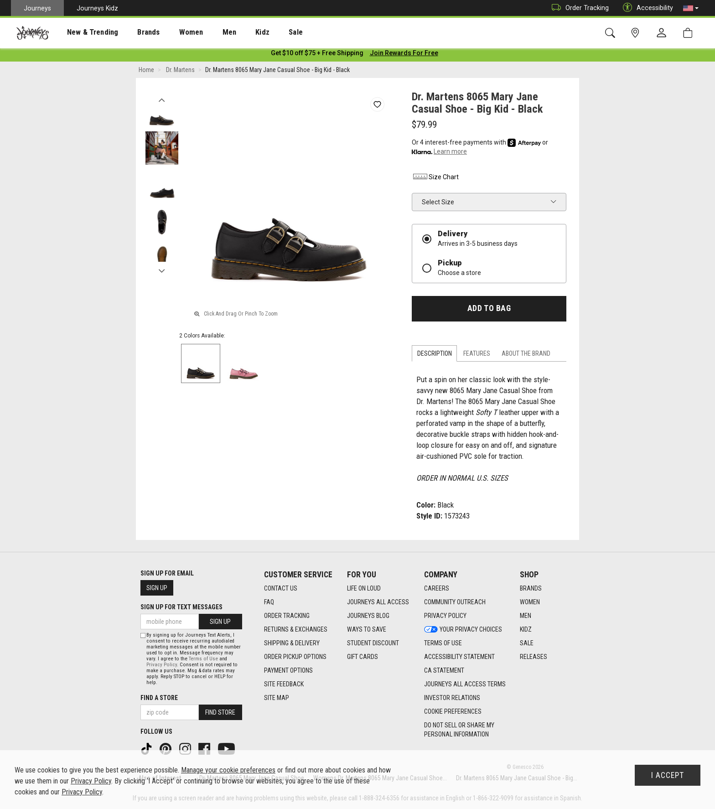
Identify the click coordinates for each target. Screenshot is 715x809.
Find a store (159, 697)
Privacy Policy (161, 665)
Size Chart (435, 178)
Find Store (220, 712)
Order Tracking (578, 8)
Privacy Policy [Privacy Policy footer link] (445, 616)
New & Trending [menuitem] (84, 32)
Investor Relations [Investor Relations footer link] (452, 698)
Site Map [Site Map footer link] (276, 698)
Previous (161, 99)
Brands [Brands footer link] (531, 588)
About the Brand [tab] (526, 355)
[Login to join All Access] (317, 54)
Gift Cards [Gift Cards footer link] (362, 657)
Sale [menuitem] (263, 32)
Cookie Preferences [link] (453, 712)
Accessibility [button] (645, 8)
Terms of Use (203, 659)
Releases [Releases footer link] (533, 657)
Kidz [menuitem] (235, 32)
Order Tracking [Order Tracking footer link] (287, 616)
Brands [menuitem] (134, 32)
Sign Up (156, 588)
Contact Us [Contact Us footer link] (280, 588)
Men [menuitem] (205, 32)
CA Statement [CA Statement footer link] (444, 670)
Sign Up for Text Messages (181, 607)
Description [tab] (434, 355)
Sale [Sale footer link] (527, 643)
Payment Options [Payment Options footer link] (288, 670)
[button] (691, 8)
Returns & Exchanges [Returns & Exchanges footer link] (295, 629)
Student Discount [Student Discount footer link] (373, 643)
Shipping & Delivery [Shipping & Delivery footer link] (292, 643)
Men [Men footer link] (525, 616)
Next (161, 270)
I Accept (667, 775)
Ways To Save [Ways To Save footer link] (366, 629)
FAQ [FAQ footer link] (269, 602)
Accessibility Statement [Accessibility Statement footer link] (459, 657)
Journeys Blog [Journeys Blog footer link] (368, 616)
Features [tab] (476, 355)
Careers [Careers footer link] (436, 588)
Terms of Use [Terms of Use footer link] (443, 643)
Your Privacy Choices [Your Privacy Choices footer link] (463, 629)
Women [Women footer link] (530, 602)
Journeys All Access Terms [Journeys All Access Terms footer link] (465, 684)
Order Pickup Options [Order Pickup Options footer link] (295, 657)
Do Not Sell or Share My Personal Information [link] (459, 730)
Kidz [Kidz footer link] (526, 629)
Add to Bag (489, 310)
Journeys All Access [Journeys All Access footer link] (378, 602)
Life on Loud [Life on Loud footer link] (364, 588)
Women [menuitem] (172, 32)
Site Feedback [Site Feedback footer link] (284, 684)
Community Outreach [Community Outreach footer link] (455, 602)
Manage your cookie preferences (228, 770)
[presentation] (84, 32)
